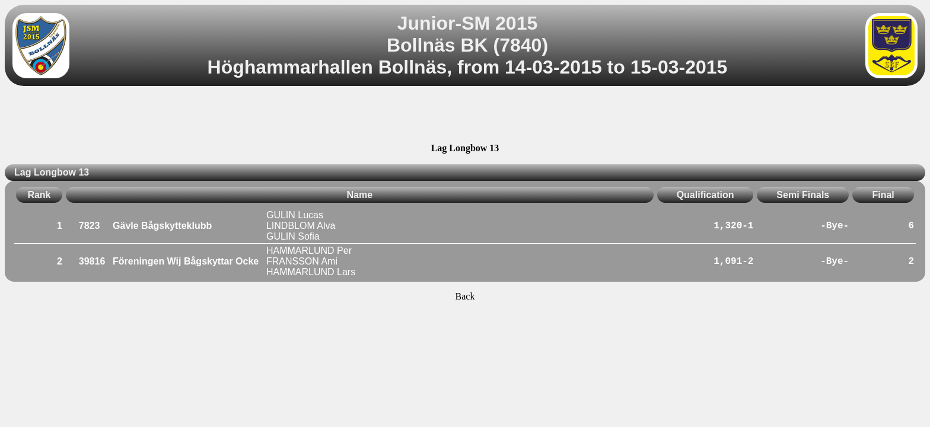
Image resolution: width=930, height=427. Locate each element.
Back (465, 296)
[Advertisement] (465, 116)
